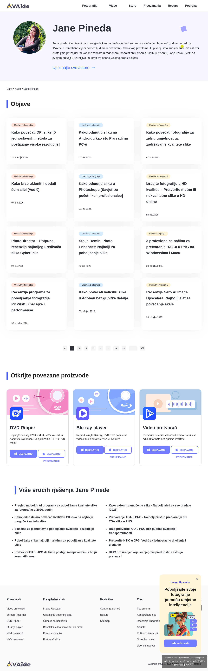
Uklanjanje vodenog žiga (57, 614)
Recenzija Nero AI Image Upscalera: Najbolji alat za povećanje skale (168, 298)
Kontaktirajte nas (146, 614)
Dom (9, 88)
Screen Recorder (16, 614)
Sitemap (105, 621)
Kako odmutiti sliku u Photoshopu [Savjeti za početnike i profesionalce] (101, 190)
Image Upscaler (180, 582)
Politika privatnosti (147, 633)
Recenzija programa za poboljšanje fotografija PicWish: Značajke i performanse (30, 301)
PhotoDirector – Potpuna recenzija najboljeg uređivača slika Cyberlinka (36, 247)
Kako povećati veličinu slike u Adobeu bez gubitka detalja (103, 295)
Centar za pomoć (110, 608)
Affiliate (141, 627)
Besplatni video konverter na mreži (63, 627)
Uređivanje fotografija (23, 125)
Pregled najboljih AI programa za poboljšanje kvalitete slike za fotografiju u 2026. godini (56, 507)
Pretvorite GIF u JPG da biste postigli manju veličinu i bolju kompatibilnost (56, 554)
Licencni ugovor (146, 645)
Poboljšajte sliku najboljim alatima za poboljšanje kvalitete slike (55, 542)
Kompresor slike (52, 633)
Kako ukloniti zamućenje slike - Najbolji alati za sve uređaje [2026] (150, 507)
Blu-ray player (91, 427)
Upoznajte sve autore (73, 67)
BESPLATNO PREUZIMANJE (23, 454)
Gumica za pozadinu (55, 621)
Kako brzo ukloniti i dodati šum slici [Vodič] (33, 187)
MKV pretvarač (15, 639)
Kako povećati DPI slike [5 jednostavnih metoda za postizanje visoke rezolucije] (35, 138)
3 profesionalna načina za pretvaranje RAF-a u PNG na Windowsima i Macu (170, 247)
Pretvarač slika (51, 639)
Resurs (173, 5)
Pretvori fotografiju (157, 234)
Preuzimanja (152, 5)
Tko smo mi (143, 608)
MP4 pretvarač (14, 633)
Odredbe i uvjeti (146, 639)
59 (116, 348)
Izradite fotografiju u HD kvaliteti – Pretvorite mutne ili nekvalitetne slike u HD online (171, 193)
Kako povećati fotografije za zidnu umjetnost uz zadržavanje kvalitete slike (170, 138)
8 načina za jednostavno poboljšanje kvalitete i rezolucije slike (54, 531)
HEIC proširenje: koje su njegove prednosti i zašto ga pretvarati (146, 554)
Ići (142, 348)
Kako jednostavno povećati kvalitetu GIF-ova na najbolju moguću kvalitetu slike (54, 519)
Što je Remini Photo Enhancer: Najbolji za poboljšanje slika (97, 247)
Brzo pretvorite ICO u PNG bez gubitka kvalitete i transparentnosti (142, 531)
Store (132, 5)
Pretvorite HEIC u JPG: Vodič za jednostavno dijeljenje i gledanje (147, 542)
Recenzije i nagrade (148, 621)
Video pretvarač (160, 427)
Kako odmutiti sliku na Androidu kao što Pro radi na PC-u (103, 138)
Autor (18, 88)
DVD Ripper (22, 427)
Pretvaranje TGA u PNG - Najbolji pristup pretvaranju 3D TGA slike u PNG (148, 519)
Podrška (191, 5)
